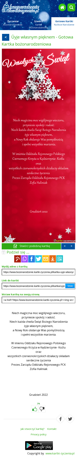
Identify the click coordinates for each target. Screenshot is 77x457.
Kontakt (51, 429)
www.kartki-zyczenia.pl (60, 453)
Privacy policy (39, 434)
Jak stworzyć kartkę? (32, 429)
